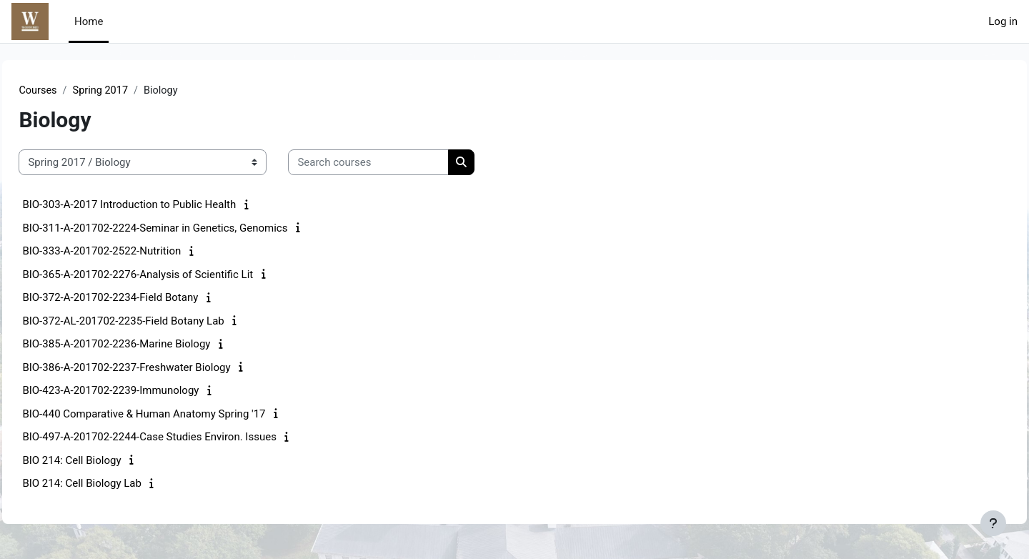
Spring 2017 (134, 90)
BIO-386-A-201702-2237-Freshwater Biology (158, 368)
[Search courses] (400, 163)
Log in (1003, 21)
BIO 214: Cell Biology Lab (114, 484)
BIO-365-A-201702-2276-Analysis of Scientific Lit (169, 275)
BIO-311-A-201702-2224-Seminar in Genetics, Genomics (186, 228)
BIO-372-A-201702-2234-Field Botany (142, 298)
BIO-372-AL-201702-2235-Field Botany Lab (155, 321)
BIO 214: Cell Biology (103, 461)
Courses (70, 90)
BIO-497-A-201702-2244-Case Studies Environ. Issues (181, 437)
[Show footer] (993, 523)
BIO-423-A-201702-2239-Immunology (142, 391)
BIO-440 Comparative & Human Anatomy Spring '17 (175, 414)
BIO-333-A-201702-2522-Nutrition (133, 251)
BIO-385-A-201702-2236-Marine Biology (148, 344)
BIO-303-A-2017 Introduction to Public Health (161, 205)
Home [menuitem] (88, 21)
